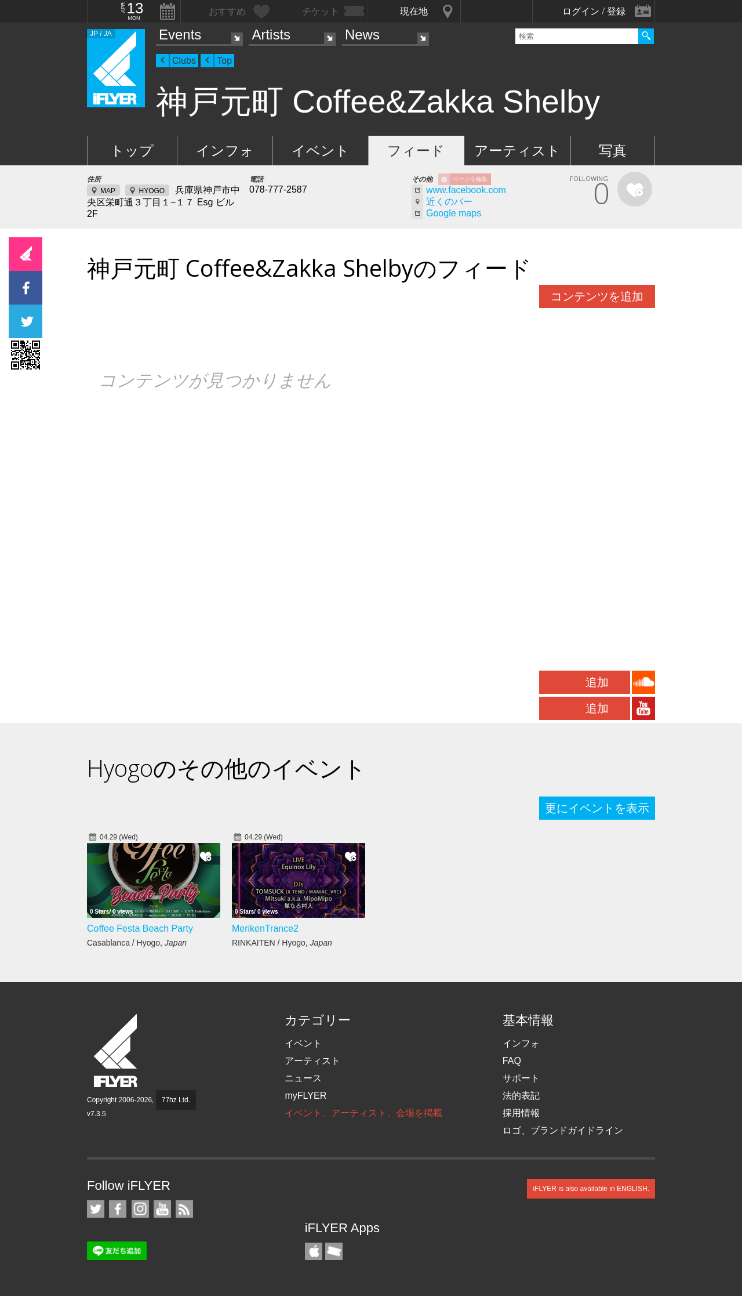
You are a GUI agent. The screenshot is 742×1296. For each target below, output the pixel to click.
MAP (107, 191)
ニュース (303, 1078)
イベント (321, 150)
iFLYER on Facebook (117, 1209)
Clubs (184, 61)
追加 (597, 682)
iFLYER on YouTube (162, 1209)
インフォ (225, 150)
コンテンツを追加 (597, 296)
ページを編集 (470, 179)
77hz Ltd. (176, 1100)
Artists (271, 34)
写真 (613, 150)
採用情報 (521, 1113)
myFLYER (305, 1095)
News (362, 34)
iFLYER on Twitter (95, 1209)
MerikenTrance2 (265, 928)
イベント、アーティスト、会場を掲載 (363, 1113)
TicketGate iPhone (334, 1251)
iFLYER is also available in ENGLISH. (591, 1189)
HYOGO (152, 191)
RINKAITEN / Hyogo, (282, 942)
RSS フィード (184, 1209)
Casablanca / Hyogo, (137, 942)
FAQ (512, 1061)
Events (180, 34)
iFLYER (117, 1051)
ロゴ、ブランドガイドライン (563, 1130)
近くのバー (449, 202)
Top (224, 61)
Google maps (453, 213)
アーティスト (517, 150)
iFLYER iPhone (313, 1251)
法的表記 (521, 1095)
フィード (416, 150)
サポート (521, 1078)
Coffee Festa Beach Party (140, 928)
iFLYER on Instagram (140, 1209)
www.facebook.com (466, 190)
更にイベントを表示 (597, 808)
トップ (132, 150)
